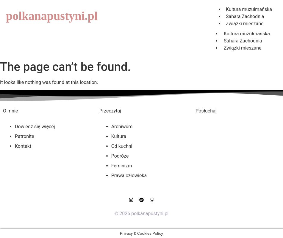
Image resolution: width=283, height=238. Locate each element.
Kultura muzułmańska (247, 34)
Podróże (120, 156)
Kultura (118, 136)
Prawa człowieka (129, 175)
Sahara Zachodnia (243, 41)
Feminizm (121, 166)
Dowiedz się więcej (35, 126)
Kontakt (23, 146)
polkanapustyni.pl (52, 16)
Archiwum (122, 126)
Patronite (24, 136)
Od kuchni (121, 146)
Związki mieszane (245, 23)
